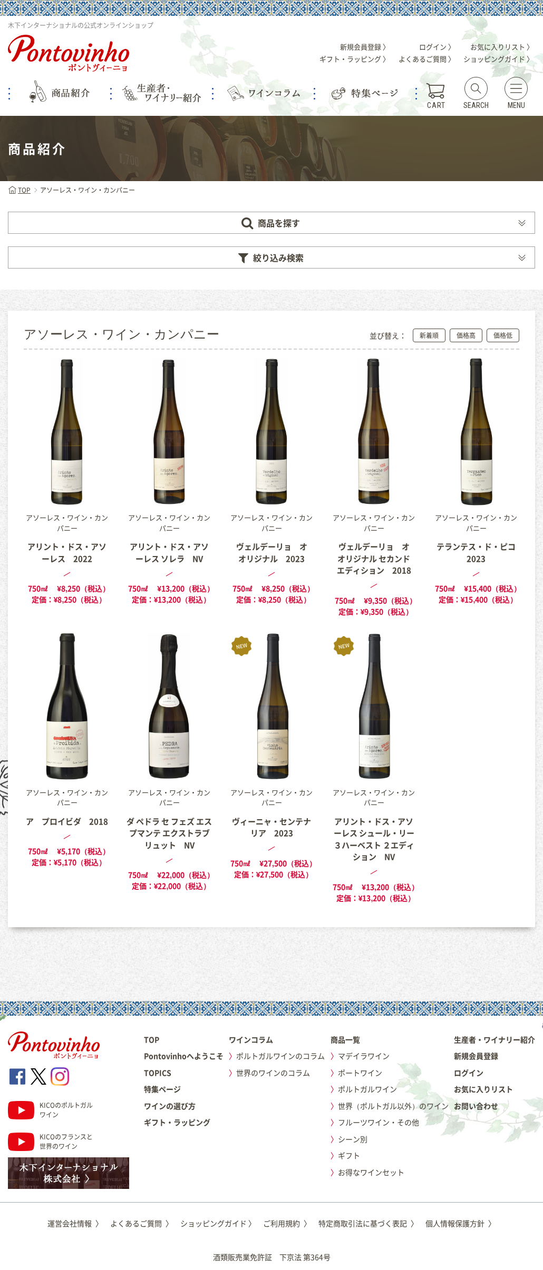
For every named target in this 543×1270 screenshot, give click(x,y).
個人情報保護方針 (460, 1223)
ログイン (468, 1072)
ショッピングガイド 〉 (498, 59)
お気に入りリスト (483, 1089)
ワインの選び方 (170, 1105)
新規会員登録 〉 (365, 47)
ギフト (349, 1155)
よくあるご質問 (141, 1223)
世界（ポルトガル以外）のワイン (393, 1105)
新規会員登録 (476, 1055)
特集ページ (162, 1089)
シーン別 (352, 1139)
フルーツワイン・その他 (378, 1122)
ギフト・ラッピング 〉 (354, 59)
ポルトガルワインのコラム (280, 1055)
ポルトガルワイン (367, 1089)
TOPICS (157, 1072)
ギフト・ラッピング (177, 1122)
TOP (19, 190)
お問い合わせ (476, 1105)
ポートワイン (360, 1072)
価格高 (466, 335)
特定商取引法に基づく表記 (368, 1223)
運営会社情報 (75, 1223)
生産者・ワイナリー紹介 (494, 1039)
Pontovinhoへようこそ (184, 1055)
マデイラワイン (364, 1055)
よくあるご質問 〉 (427, 59)
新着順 (429, 335)
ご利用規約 (287, 1223)
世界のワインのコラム (273, 1072)
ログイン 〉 (437, 47)
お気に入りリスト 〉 (502, 47)
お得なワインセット (371, 1172)
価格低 (502, 335)
